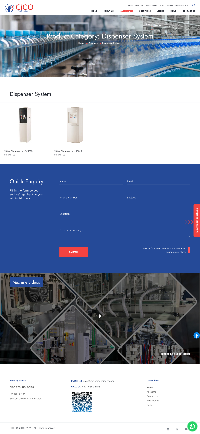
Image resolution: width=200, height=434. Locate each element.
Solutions (145, 11)
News (173, 11)
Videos (160, 11)
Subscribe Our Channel (175, 354)
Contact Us (188, 11)
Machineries (126, 11)
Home (94, 11)
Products (93, 43)
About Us (109, 11)
